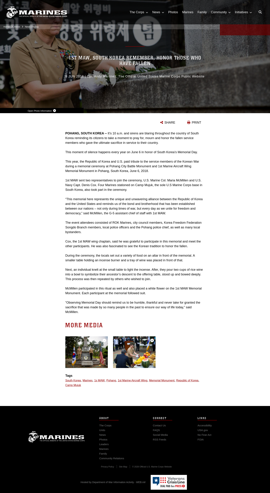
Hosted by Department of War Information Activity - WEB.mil (113, 482)
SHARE (169, 122)
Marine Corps (56, 441)
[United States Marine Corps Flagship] (36, 12)
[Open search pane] (260, 12)
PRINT (196, 122)
